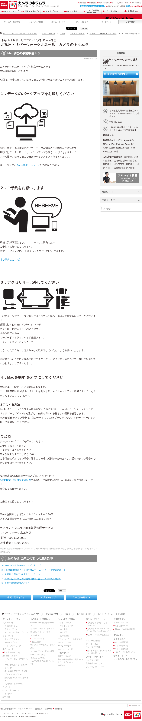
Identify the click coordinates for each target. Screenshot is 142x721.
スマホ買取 (64, 636)
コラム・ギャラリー (59, 22)
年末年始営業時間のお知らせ (18, 583)
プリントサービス (30, 11)
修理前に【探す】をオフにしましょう (22, 574)
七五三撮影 (36, 642)
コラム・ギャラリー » (95, 619)
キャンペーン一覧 (65, 649)
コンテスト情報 (92, 660)
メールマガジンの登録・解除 (42, 651)
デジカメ (29, 713)
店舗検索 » (118, 635)
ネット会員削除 (121, 649)
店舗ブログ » (119, 619)
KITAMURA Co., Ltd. (13, 716)
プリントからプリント (13, 674)
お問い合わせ (104, 3)
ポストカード (8, 649)
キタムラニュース (65, 642)
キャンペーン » (64, 646)
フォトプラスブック (12, 639)
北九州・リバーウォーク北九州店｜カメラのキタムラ (45, 45)
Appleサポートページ (28, 165)
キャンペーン (106, 22)
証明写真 (6, 697)
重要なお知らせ (64, 656)
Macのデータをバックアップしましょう (23, 565)
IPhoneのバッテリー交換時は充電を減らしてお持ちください (32, 578)
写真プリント (8, 622)
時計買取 (63, 632)
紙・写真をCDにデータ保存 (15, 671)
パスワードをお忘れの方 (125, 652)
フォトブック (51, 11)
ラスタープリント (11, 629)
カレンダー (7, 687)
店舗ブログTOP (48, 34)
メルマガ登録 (136, 3)
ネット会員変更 (121, 645)
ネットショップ (10, 11)
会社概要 (82, 3)
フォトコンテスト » (94, 656)
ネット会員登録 (121, 642)
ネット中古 (71, 11)
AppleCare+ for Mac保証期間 (15, 480)
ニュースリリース (25, 709)
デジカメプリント (6, 713)
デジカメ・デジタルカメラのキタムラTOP (20, 34)
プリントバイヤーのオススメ (70, 639)
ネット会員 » (119, 639)
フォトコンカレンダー (95, 667)
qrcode (84, 28)
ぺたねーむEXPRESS (11, 690)
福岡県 (62, 34)
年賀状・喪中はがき (12, 652)
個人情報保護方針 (8, 709)
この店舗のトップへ (48, 597)
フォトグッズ (8, 693)
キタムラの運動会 (93, 641)
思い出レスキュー (10, 656)
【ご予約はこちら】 (11, 259)
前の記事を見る (17, 597)
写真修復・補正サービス (14, 683)
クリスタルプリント (12, 626)
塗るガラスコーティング (40, 632)
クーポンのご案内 (37, 654)
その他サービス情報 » (40, 619)
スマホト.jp (34, 635)
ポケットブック (10, 642)
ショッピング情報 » (66, 619)
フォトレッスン (92, 644)
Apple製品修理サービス (91, 11)
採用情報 (92, 3)
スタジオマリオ (13, 5)
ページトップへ (135, 705)
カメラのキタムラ (4, 5)
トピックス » (63, 652)
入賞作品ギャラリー (94, 663)
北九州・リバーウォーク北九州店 (103, 34)
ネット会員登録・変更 (120, 3)
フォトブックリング (12, 646)
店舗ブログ (130, 22)
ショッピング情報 (35, 22)
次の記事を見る (79, 597)
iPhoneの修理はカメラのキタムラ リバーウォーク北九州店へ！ (34, 570)
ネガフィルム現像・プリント (16, 632)
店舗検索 (132, 11)
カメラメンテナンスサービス (42, 628)
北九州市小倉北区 (77, 34)
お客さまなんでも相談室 (111, 6)
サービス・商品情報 (12, 22)
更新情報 (61, 665)
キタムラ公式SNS (37, 658)
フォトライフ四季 (93, 647)
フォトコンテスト (83, 22)
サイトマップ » (120, 655)
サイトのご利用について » (125, 659)
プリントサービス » (11, 619)
